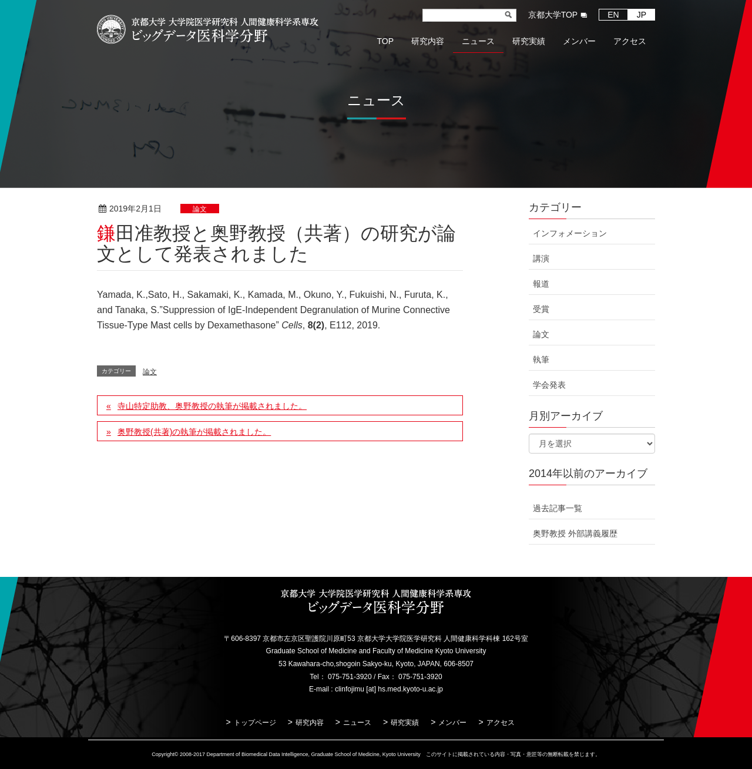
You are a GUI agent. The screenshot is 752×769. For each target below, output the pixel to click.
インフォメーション (570, 233)
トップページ (255, 722)
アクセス (500, 722)
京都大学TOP (553, 14)
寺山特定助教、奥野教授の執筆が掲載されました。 (212, 406)
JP (641, 14)
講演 (541, 258)
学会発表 (549, 384)
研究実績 (405, 722)
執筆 (541, 359)
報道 (541, 283)
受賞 (541, 309)
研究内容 (310, 722)
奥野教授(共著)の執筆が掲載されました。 (194, 431)
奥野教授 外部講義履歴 (575, 533)
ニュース (357, 722)
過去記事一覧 (557, 508)
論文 (200, 209)
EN (613, 14)
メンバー (452, 722)
